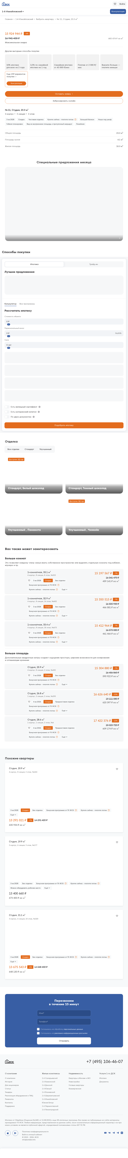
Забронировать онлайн (64, 100)
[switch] (22, 406)
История (8, 1081)
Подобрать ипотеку (64, 425)
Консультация (118, 11)
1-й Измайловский (50, 1099)
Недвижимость (76, 1073)
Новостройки (74, 1081)
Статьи (8, 1088)
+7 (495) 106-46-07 (104, 1061)
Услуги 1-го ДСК (107, 1073)
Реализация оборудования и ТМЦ (19, 1095)
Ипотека (34, 264)
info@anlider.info (29, 1139)
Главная (8, 19)
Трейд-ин (93, 264)
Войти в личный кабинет (32, 1134)
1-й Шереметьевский (51, 1095)
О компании (11, 1073)
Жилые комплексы (51, 1073)
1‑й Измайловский (24, 19)
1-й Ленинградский (50, 1109)
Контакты (9, 1102)
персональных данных (73, 1029)
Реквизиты (9, 1099)
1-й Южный (47, 1088)
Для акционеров (12, 1085)
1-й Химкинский (48, 1081)
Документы (104, 1081)
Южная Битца (48, 1102)
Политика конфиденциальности (35, 1131)
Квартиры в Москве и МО (79, 1078)
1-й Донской (47, 1085)
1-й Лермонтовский (50, 1106)
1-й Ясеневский (48, 1092)
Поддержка (10, 1106)
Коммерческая (75, 1088)
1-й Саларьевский (50, 1078)
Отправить (64, 1040)
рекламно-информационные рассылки (70, 1033)
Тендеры (8, 1092)
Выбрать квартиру (45, 19)
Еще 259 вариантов (16, 75)
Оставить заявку (64, 93)
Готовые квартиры (76, 1085)
